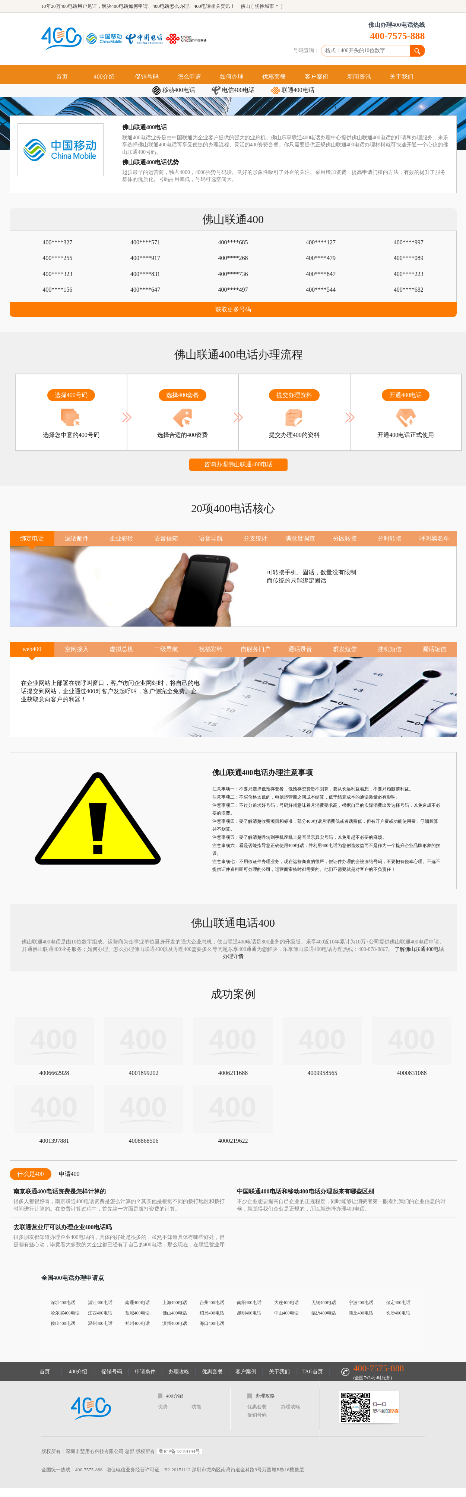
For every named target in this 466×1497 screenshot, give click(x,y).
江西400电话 (100, 1313)
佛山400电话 (174, 1313)
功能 (196, 1406)
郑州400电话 (137, 1323)
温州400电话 (100, 1323)
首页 (62, 76)
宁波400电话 (361, 1302)
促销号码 (147, 76)
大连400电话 (286, 1302)
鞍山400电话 (63, 1323)
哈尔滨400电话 (65, 1313)
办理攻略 (178, 1371)
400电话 (202, 6)
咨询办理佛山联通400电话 (238, 464)
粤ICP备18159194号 (179, 1451)
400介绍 (104, 76)
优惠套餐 (274, 76)
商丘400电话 (361, 1313)
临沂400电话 (323, 1313)
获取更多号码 (233, 309)
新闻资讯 (359, 76)
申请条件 (145, 1371)
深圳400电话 (63, 1302)
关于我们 (401, 76)
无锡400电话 (323, 1302)
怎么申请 (189, 76)
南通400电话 (137, 1302)
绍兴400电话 (212, 1313)
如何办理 (232, 76)
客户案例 (317, 76)
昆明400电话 (249, 1313)
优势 (163, 1406)
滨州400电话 (174, 1323)
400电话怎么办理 (171, 6)
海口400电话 (212, 1323)
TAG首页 (312, 1371)
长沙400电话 (398, 1313)
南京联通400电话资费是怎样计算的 (59, 1191)
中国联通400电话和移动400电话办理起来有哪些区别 (305, 1191)
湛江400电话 (100, 1302)
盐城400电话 (137, 1313)
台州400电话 (212, 1302)
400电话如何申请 (129, 6)
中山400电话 (286, 1313)
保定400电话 (398, 1302)
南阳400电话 (249, 1302)
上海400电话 (174, 1302)
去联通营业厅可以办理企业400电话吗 (62, 1227)
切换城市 (264, 6)
